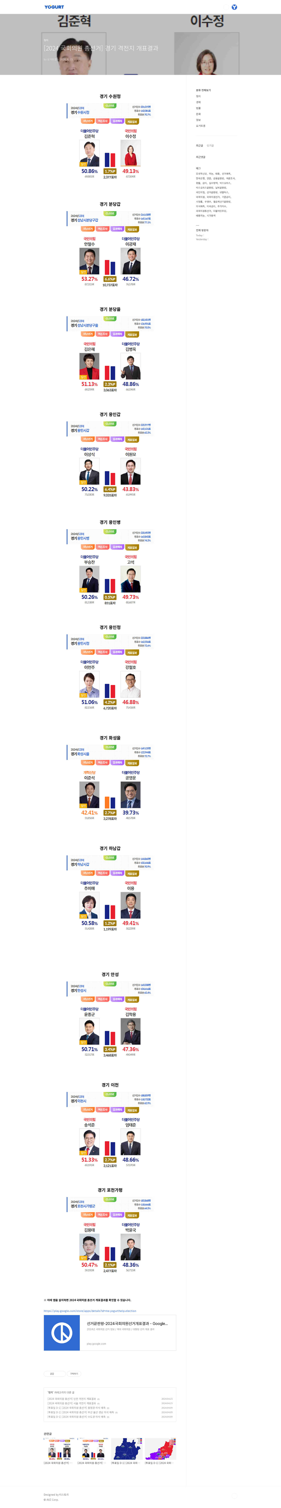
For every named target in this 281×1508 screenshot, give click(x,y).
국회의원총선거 (203, 211)
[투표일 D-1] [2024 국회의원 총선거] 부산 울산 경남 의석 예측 (80, 1412)
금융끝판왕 (218, 178)
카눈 (211, 173)
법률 (198, 108)
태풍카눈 (200, 215)
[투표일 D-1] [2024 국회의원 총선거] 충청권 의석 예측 (76, 1407)
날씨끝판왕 (220, 187)
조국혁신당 (201, 173)
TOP (234, 1496)
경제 (198, 102)
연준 (209, 178)
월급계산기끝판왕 (221, 201)
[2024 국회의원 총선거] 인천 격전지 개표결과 (71, 1399)
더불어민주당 (219, 211)
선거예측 (226, 173)
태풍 (217, 173)
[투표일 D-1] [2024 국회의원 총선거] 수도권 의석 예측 (76, 1416)
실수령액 (213, 183)
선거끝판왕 (212, 192)
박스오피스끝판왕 (204, 187)
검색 (226, 7)
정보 (198, 120)
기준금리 (226, 197)
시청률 (199, 201)
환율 (198, 183)
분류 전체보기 (203, 90)
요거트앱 (200, 126)
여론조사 (230, 178)
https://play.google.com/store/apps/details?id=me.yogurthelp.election (90, 1311)
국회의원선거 (213, 197)
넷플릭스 (224, 192)
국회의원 (200, 197)
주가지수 (222, 206)
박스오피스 (225, 183)
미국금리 (211, 206)
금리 (205, 183)
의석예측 (200, 206)
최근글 (199, 145)
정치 (50, 1392)
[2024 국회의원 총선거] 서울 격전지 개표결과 (71, 1403)
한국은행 (200, 178)
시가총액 (211, 215)
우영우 (208, 201)
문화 (198, 114)
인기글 (210, 145)
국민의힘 (200, 192)
